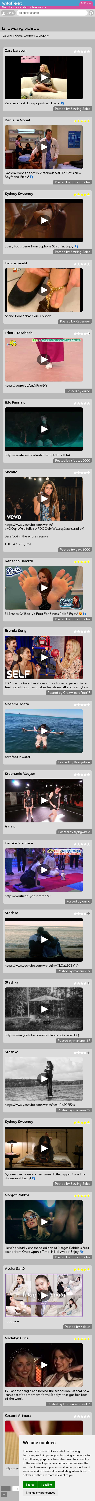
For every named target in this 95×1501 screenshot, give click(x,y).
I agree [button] (30, 1484)
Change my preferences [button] (40, 1492)
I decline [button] (46, 1484)
